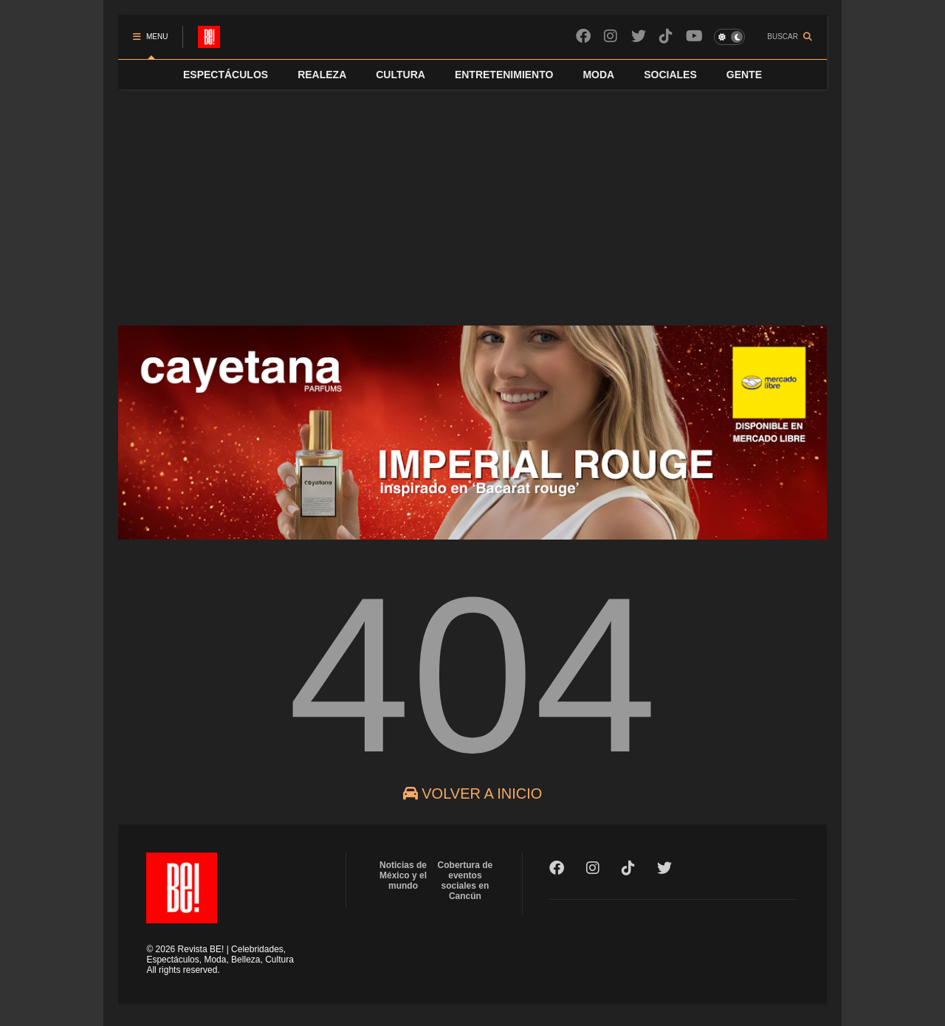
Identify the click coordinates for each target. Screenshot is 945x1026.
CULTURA (400, 74)
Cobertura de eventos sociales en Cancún (465, 880)
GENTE (744, 74)
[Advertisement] (472, 200)
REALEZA (322, 74)
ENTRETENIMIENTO (504, 74)
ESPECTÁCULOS (225, 74)
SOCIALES (670, 74)
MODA (598, 74)
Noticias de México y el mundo (403, 875)
